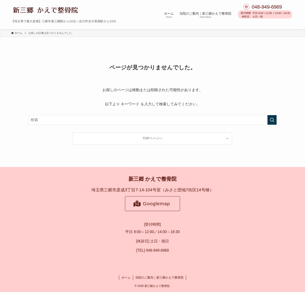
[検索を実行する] (272, 120)
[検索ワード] (153, 120)
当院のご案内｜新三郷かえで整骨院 (159, 277)
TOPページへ (152, 138)
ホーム (126, 277)
